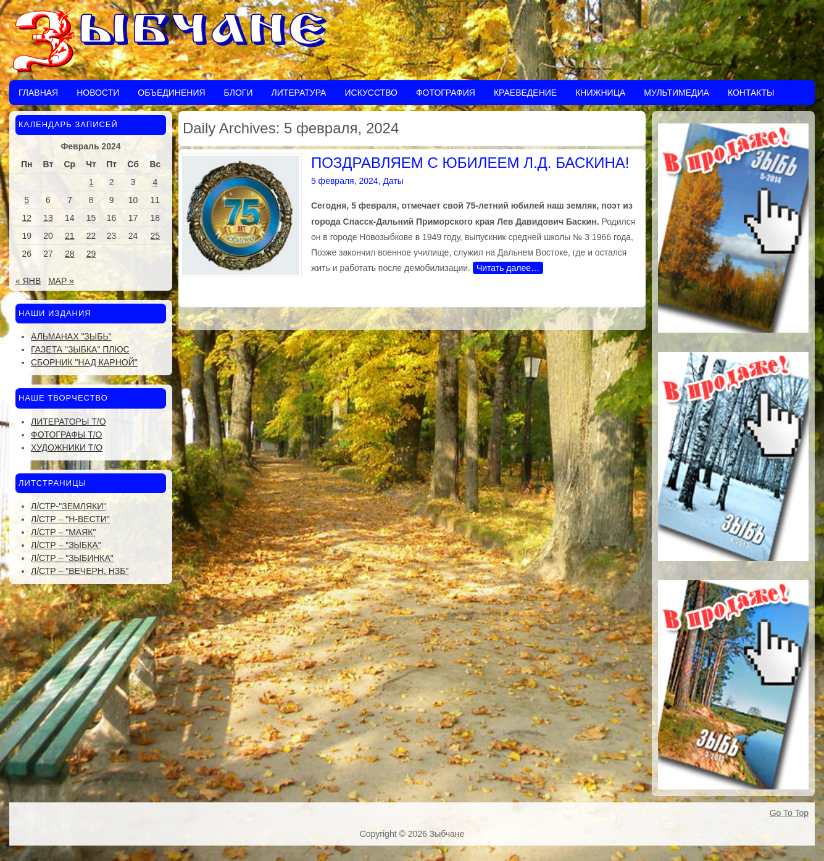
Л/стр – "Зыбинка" (72, 558)
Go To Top (789, 813)
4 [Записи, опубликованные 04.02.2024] (154, 182)
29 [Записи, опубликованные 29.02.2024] (91, 254)
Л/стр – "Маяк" (63, 532)
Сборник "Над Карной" (84, 362)
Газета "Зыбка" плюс (80, 349)
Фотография (445, 93)
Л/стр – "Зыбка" (66, 545)
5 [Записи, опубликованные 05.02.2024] (26, 200)
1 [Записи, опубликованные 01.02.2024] (91, 182)
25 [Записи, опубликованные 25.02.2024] (155, 236)
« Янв (28, 281)
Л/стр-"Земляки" (68, 506)
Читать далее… (508, 268)
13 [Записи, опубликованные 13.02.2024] (48, 218)
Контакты (751, 93)
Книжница (600, 93)
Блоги (238, 93)
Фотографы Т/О (66, 434)
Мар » (61, 281)
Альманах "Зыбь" (71, 336)
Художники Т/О (66, 447)
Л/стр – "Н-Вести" (70, 519)
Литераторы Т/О (68, 421)
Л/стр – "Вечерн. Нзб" (79, 571)
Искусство (370, 93)
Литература (298, 93)
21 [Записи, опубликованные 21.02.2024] (70, 236)
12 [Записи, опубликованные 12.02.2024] (26, 218)
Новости (98, 93)
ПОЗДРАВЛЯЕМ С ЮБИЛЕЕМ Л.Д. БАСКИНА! (470, 162)
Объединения (171, 93)
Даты (393, 181)
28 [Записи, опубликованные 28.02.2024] (70, 254)
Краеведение (525, 93)
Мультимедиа (676, 93)
